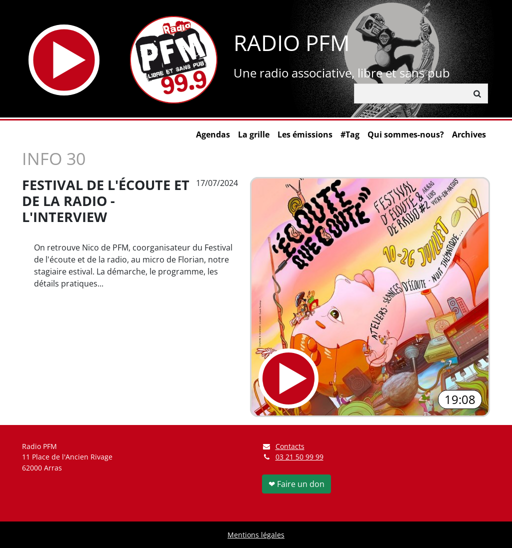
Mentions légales (256, 535)
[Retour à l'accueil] (174, 60)
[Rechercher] (411, 93)
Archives (469, 134)
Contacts (283, 446)
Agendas (213, 134)
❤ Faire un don (296, 484)
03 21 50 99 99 (300, 457)
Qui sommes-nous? (406, 134)
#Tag (350, 134)
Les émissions (305, 134)
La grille (254, 134)
